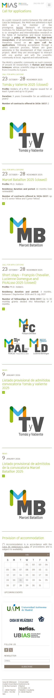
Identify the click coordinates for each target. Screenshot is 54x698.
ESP (42, 3)
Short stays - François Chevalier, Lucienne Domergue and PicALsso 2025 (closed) (26, 279)
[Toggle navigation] (49, 5)
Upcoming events (13, 592)
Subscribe (27, 666)
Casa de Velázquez (10, 682)
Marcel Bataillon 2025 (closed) (24, 180)
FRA (38, 3)
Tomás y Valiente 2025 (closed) (25, 84)
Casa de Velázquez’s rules (15, 546)
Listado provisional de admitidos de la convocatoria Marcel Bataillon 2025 (26, 468)
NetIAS (19, 27)
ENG (35, 3)
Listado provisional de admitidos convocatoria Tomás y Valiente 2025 (26, 384)
